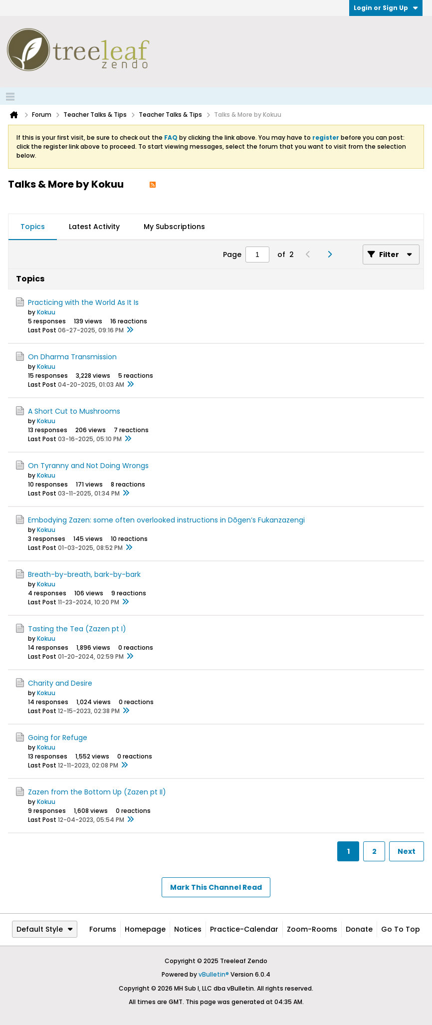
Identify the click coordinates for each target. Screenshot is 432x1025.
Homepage (145, 929)
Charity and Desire (60, 683)
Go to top (400, 929)
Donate (359, 929)
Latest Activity (94, 227)
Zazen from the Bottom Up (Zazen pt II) (97, 792)
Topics (32, 227)
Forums (102, 929)
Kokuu (46, 312)
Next (407, 851)
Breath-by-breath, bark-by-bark (84, 574)
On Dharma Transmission (72, 357)
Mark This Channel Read (216, 887)
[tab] (32, 227)
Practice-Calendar (244, 929)
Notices (188, 929)
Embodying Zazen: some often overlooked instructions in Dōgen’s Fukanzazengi (166, 520)
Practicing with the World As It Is (83, 302)
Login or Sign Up (386, 7)
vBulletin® (214, 974)
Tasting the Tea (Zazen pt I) (77, 629)
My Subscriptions (174, 227)
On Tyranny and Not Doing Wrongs (88, 466)
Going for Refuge (57, 738)
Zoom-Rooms (312, 929)
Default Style (44, 929)
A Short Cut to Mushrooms (74, 411)
